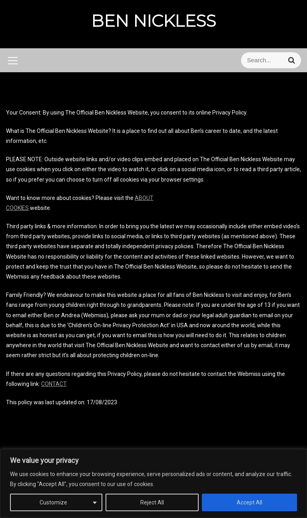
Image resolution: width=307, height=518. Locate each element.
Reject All (152, 502)
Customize (53, 502)
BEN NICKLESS (153, 20)
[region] (153, 483)
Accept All (249, 502)
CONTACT (53, 384)
